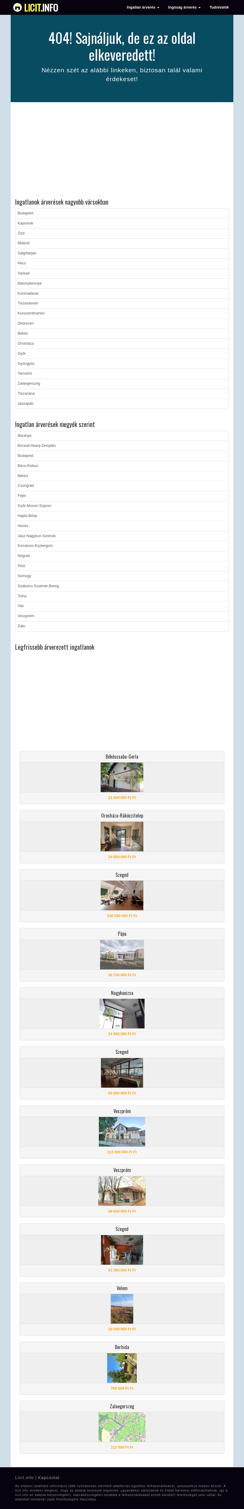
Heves (23, 526)
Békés (23, 333)
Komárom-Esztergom (35, 546)
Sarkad (24, 273)
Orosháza (26, 343)
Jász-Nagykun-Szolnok (37, 536)
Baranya (25, 436)
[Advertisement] (122, 151)
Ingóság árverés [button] (184, 7)
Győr (22, 353)
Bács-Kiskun (28, 466)
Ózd (21, 233)
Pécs (22, 263)
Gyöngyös (26, 364)
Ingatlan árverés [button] (143, 7)
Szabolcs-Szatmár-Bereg (38, 586)
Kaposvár (26, 223)
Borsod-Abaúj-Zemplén (37, 446)
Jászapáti (26, 404)
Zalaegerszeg (29, 383)
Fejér (22, 496)
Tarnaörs (25, 373)
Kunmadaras (28, 293)
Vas (21, 606)
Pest (21, 566)
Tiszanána (26, 393)
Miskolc (24, 243)
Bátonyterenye (30, 283)
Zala (21, 626)
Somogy (24, 576)
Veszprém (26, 616)
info (41, 7)
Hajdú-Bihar (27, 516)
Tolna (22, 596)
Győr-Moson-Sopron (34, 506)
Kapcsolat (48, 1477)
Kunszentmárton (31, 313)
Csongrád (26, 486)
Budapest (26, 213)
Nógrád (24, 556)
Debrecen (26, 323)
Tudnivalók (219, 7)
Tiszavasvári (28, 303)
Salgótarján (27, 253)
